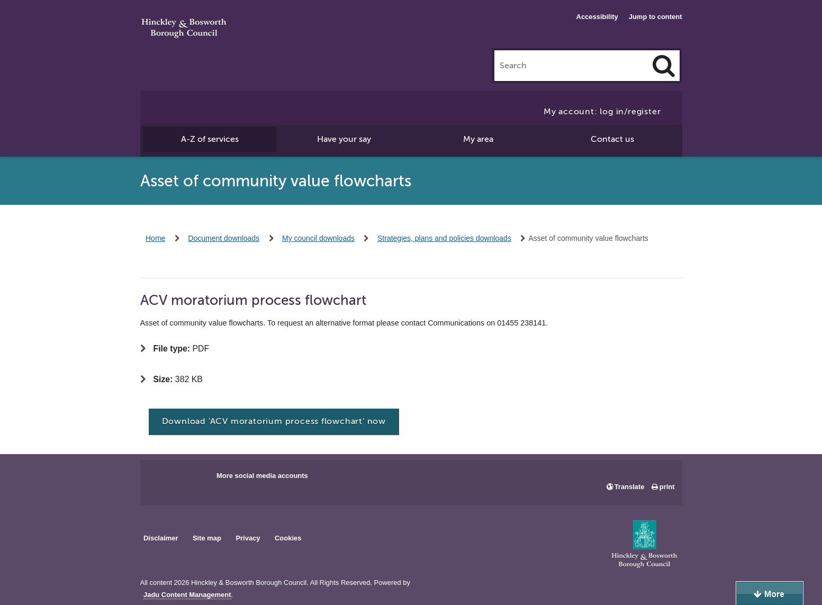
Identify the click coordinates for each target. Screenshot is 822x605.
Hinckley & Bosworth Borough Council (184, 29)
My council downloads (318, 238)
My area (478, 139)
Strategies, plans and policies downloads (444, 238)
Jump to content (655, 17)
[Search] (663, 65)
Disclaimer (160, 538)
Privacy (248, 538)
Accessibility (597, 17)
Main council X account (192, 479)
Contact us (612, 139)
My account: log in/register (602, 111)
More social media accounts (262, 476)
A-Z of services (210, 139)
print (667, 487)
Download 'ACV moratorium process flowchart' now (274, 421)
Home (155, 238)
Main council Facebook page (159, 479)
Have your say (344, 139)
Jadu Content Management (187, 595)
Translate (630, 487)
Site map (207, 538)
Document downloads (223, 238)
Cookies (288, 538)
